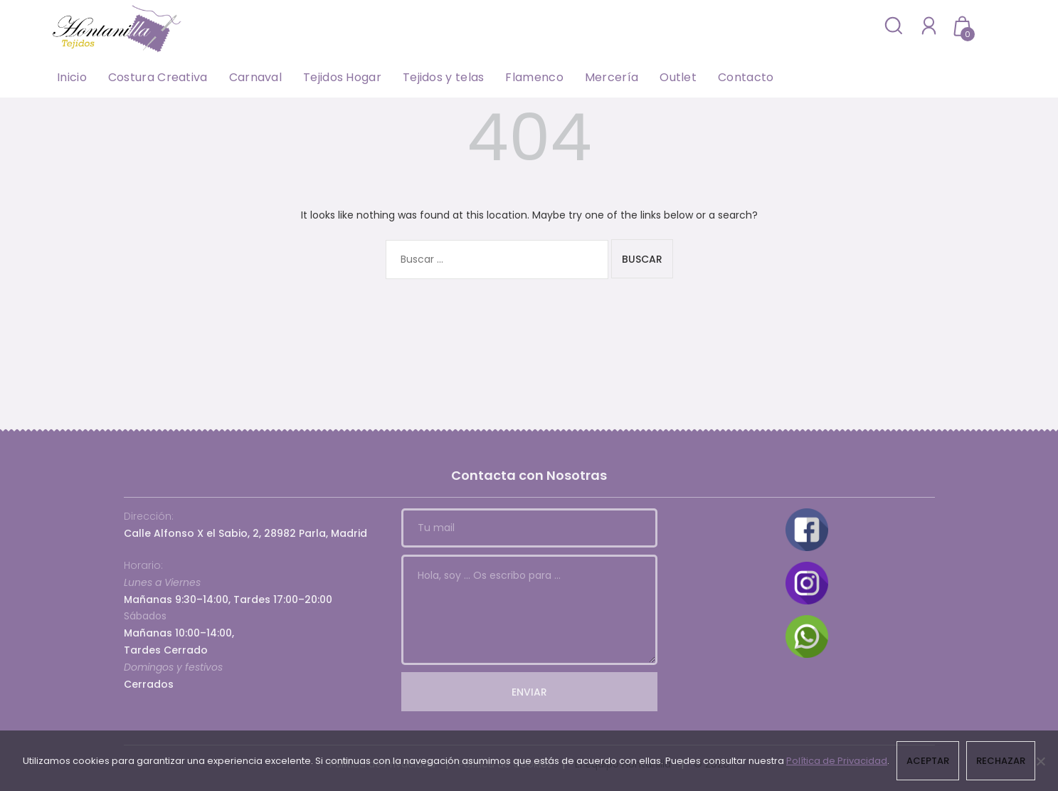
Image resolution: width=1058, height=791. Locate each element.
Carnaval (255, 77)
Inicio (72, 77)
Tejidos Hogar (342, 77)
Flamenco (534, 77)
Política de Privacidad (836, 761)
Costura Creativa (158, 77)
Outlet (678, 77)
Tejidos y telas (444, 77)
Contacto (745, 77)
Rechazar (1000, 761)
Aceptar (927, 761)
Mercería (611, 77)
